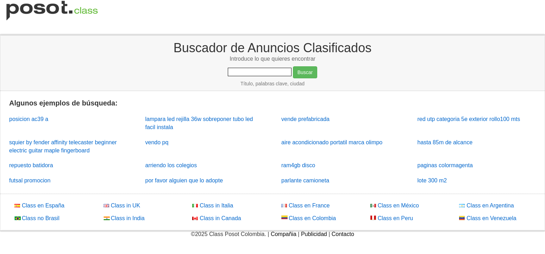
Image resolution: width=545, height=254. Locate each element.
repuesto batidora (31, 165)
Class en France (305, 205)
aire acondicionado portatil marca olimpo (331, 142)
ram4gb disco (298, 165)
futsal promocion (29, 180)
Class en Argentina (486, 205)
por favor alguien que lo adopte (184, 180)
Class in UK (122, 205)
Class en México (394, 205)
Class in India (124, 217)
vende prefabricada (305, 119)
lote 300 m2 (432, 180)
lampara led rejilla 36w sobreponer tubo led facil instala (199, 123)
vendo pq (157, 142)
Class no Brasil (36, 217)
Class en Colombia (308, 217)
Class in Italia (212, 205)
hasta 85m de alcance (445, 142)
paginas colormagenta (445, 165)
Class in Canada (216, 217)
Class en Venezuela (487, 217)
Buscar (305, 72)
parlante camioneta (305, 180)
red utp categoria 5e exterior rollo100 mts (469, 119)
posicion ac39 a (28, 119)
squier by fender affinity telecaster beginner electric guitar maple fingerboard (63, 146)
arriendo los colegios (171, 165)
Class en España (39, 205)
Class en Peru (391, 217)
